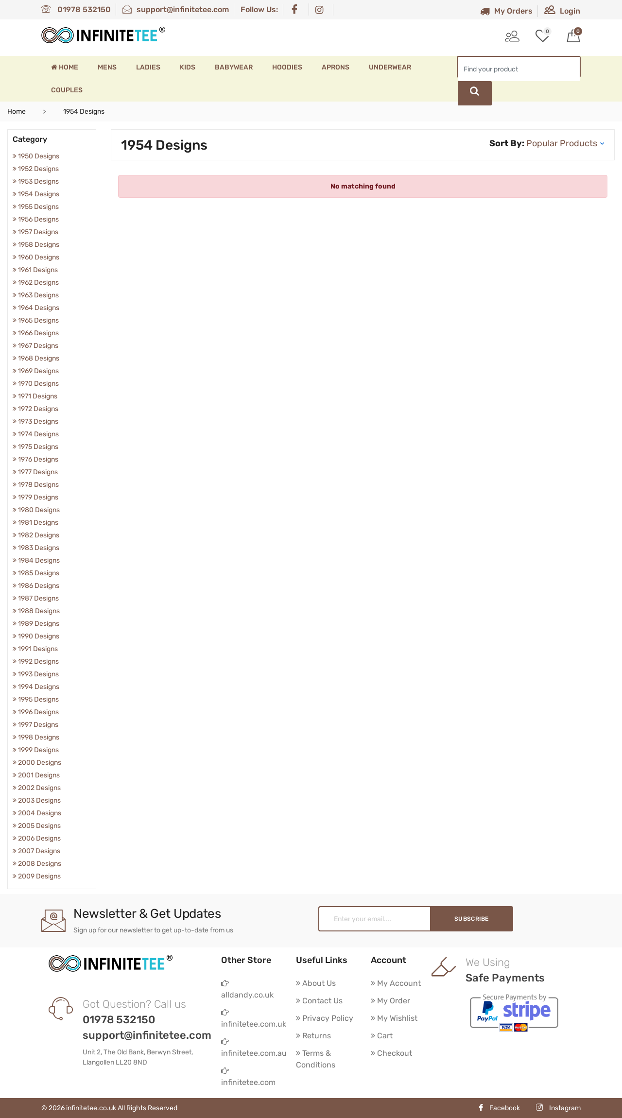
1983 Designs (36, 548)
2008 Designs (37, 864)
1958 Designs (36, 245)
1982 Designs (36, 535)
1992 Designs (36, 661)
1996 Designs (36, 712)
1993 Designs (36, 674)
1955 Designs (36, 207)
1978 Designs (36, 485)
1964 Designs (36, 308)
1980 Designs (36, 510)
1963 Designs (36, 295)
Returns (313, 1035)
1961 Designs (35, 270)
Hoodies (287, 67)
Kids (187, 67)
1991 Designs (35, 649)
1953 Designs (36, 181)
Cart (382, 1035)
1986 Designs (36, 586)
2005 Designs (37, 826)
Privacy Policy (324, 1018)
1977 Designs (35, 472)
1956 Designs (36, 219)
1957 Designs (35, 232)
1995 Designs (36, 699)
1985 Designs (36, 573)
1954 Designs (36, 194)
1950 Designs (36, 156)
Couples (67, 90)
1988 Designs (36, 611)
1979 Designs (35, 497)
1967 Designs (35, 346)
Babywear (234, 67)
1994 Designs (36, 687)
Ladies (148, 67)
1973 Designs (35, 421)
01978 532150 (76, 9)
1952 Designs (36, 169)
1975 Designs (35, 447)
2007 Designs (36, 851)
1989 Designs (36, 623)
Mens (107, 67)
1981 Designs (35, 522)
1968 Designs (36, 358)
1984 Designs (36, 560)
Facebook (499, 1108)
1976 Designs (35, 459)
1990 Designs (36, 636)
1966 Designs (36, 333)
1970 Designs (36, 383)
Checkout (391, 1053)
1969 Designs (36, 371)
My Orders (506, 11)
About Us (316, 983)
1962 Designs (36, 282)
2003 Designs (37, 800)
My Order (390, 1000)
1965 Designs (36, 320)
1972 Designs (35, 409)
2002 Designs (37, 788)
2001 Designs (36, 775)
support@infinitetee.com (175, 9)
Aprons (335, 67)
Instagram (558, 1108)
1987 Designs (36, 598)
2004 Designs (37, 813)
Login (562, 11)
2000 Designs (37, 762)
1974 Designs (36, 434)
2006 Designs (37, 838)
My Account (396, 983)
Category (30, 139)
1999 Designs (36, 750)
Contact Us (319, 1000)
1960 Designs (36, 257)
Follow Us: (259, 9)
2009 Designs (37, 876)
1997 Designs (35, 725)
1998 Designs (36, 737)
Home (64, 67)
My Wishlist (394, 1018)
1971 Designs (35, 396)
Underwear (390, 67)
